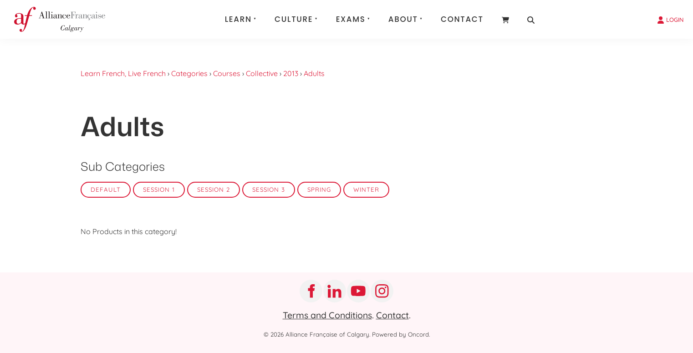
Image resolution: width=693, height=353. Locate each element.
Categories (189, 73)
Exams (351, 19)
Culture (294, 19)
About (403, 19)
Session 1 (159, 189)
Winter (366, 189)
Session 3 (268, 189)
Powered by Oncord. (401, 334)
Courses (226, 73)
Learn (238, 19)
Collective (262, 73)
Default (106, 189)
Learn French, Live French (123, 73)
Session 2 (213, 189)
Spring (319, 189)
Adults (314, 73)
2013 (290, 73)
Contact (462, 19)
